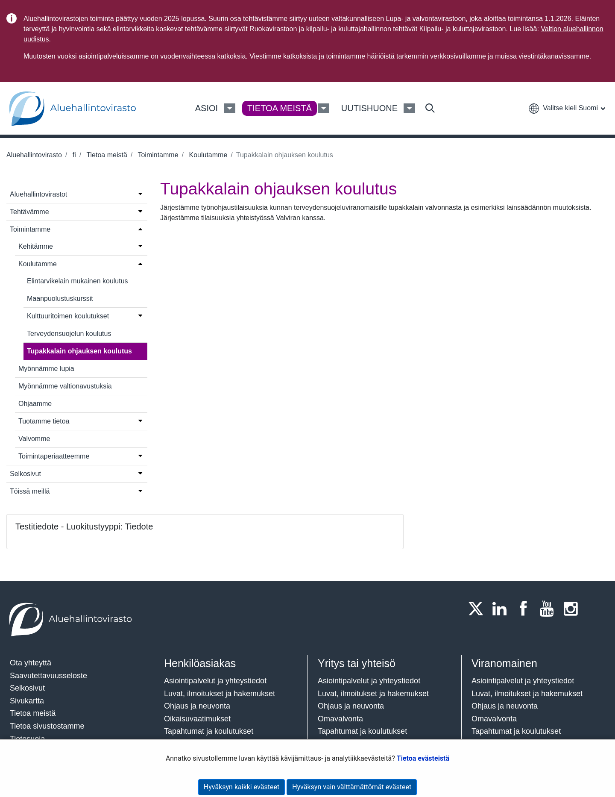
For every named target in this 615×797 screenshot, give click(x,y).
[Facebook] (525, 608)
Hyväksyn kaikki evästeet (241, 787)
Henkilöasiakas (200, 663)
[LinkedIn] (502, 608)
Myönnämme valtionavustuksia (65, 386)
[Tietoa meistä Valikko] (323, 108)
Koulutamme (207, 155)
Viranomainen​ (504, 663)
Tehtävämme (29, 211)
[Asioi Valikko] (229, 108)
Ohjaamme (35, 403)
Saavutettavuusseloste (48, 675)
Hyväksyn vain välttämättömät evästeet (351, 787)
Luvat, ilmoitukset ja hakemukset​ (219, 693)
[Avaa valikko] (140, 193)
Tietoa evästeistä (423, 758)
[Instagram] (573, 608)
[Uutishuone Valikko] (409, 108)
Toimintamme (157, 155)
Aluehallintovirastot (38, 194)
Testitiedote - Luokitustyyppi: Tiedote (84, 526)
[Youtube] (549, 608)
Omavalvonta (340, 719)
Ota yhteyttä (30, 663)
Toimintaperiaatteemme (53, 456)
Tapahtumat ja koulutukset (208, 731)
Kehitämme (35, 246)
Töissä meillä (30, 491)
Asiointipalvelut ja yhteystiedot (215, 680)
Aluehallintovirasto (34, 155)
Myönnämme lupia (46, 368)
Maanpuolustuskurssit (60, 298)
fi (73, 155)
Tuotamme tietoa (43, 421)
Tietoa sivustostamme (47, 726)
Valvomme (34, 438)
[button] (567, 108)
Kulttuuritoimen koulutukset (68, 316)
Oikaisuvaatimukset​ (197, 719)
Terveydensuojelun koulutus (69, 333)
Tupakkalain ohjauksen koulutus (79, 351)
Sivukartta (27, 701)
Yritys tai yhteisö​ (356, 663)
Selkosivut (25, 473)
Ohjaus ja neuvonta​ (197, 706)
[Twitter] (478, 608)
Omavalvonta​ (494, 719)
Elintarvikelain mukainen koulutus (77, 281)
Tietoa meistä (106, 155)
